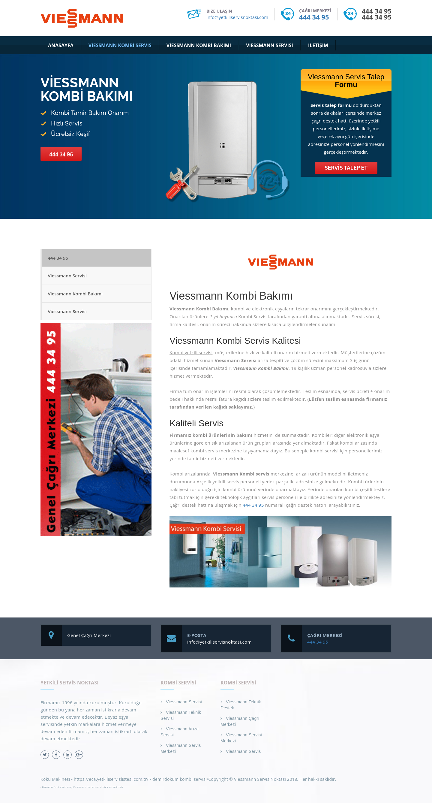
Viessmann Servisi (67, 276)
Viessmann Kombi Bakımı (75, 295)
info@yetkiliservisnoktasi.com (237, 17)
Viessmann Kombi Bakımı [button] (198, 45)
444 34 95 (314, 16)
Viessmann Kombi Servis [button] (120, 45)
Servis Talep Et (346, 168)
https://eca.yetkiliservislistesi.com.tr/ (111, 779)
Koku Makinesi (55, 779)
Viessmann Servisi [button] (269, 45)
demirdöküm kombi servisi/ (180, 779)
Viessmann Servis (243, 751)
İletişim (318, 45)
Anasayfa (61, 45)
